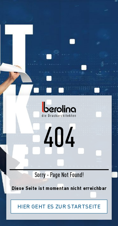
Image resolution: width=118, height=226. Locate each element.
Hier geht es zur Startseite (59, 207)
